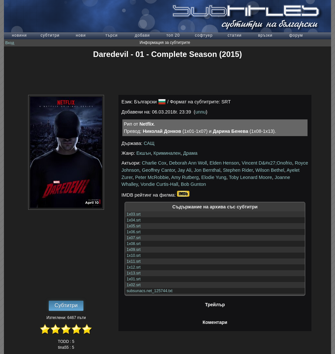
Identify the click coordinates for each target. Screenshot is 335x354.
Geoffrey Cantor (158, 170)
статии (235, 35)
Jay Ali (184, 170)
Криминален (167, 153)
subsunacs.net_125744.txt (149, 291)
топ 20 (173, 35)
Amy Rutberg (185, 177)
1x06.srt (134, 232)
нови (81, 35)
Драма (190, 153)
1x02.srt (134, 285)
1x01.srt (134, 279)
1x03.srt (134, 214)
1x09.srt (134, 249)
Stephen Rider (238, 170)
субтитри (50, 35)
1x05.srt (134, 226)
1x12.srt (134, 267)
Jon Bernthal (207, 170)
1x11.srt (134, 261)
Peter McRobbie (152, 177)
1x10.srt (134, 255)
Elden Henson (224, 163)
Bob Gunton (193, 184)
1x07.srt (134, 238)
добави (142, 35)
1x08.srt (134, 243)
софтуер (204, 35)
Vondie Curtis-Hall (159, 184)
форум (296, 35)
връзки (265, 35)
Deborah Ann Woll (188, 163)
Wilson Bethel (270, 170)
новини (19, 35)
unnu (200, 112)
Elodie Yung (213, 177)
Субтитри (66, 305)
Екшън (143, 153)
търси (111, 35)
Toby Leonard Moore (250, 177)
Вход (9, 43)
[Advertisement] (167, 77)
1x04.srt (134, 220)
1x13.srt (134, 273)
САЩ (149, 143)
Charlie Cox (154, 163)
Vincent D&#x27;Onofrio (267, 163)
